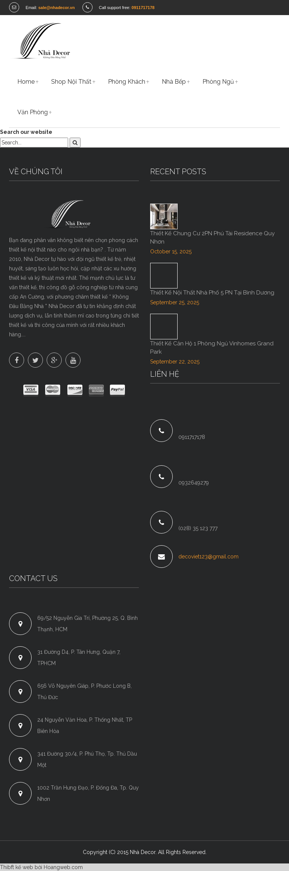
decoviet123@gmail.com (208, 557)
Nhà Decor (142, 852)
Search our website (26, 132)
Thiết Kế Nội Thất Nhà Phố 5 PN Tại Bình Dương (212, 292)
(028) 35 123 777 (198, 528)
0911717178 (191, 437)
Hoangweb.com (63, 867)
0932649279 (193, 483)
